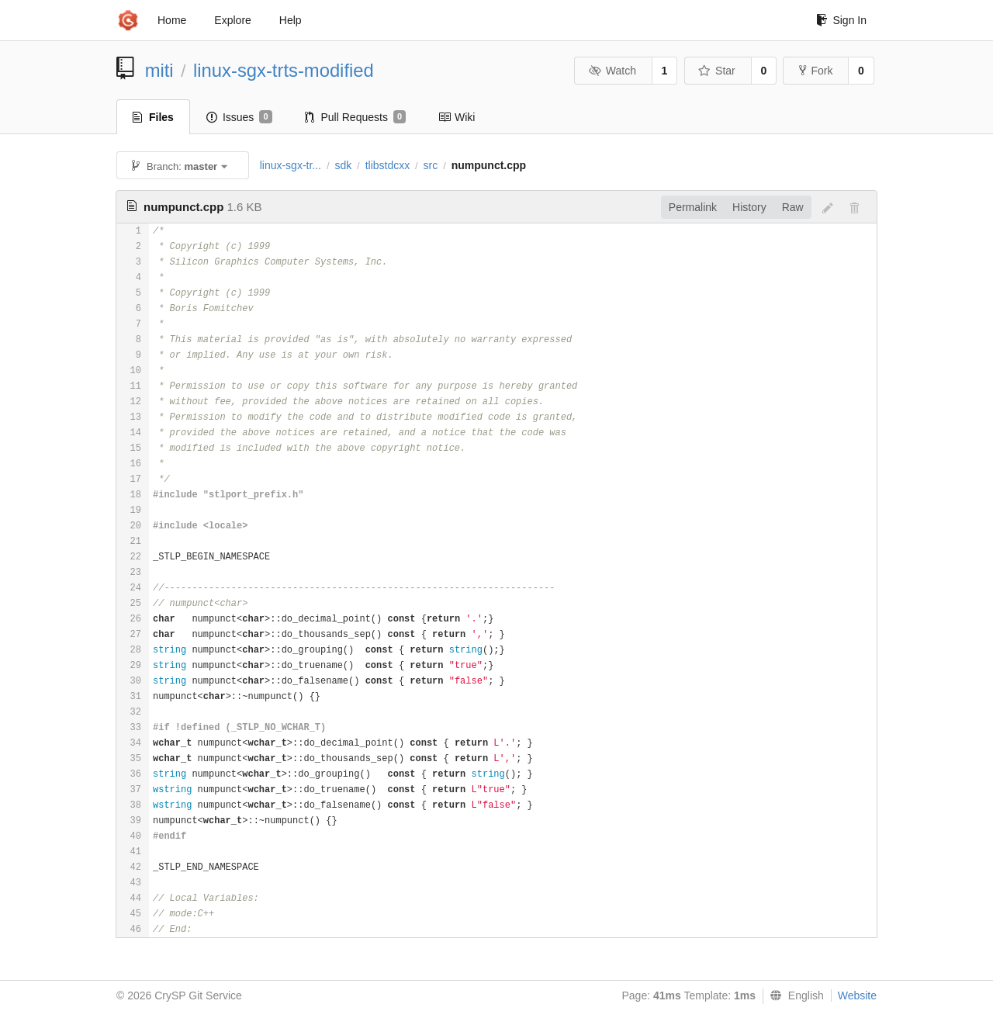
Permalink (693, 207)
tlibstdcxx (387, 165)
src (431, 165)
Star (716, 70)
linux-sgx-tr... (290, 165)
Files (153, 117)
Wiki (456, 117)
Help (290, 20)
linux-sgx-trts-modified (283, 70)
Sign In (841, 20)
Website (857, 995)
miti (159, 70)
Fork (815, 70)
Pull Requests (356, 117)
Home (171, 20)
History (749, 207)
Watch (612, 70)
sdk (342, 165)
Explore (232, 20)
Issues (239, 117)
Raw (793, 207)
